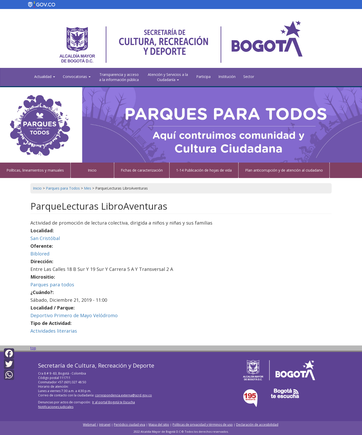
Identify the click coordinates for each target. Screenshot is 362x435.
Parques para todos (52, 284)
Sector (248, 76)
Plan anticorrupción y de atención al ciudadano (284, 170)
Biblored (39, 254)
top (33, 347)
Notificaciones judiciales (55, 407)
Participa (203, 76)
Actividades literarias (53, 331)
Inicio (92, 170)
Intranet (104, 424)
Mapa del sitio (159, 424)
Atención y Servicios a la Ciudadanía (168, 77)
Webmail (90, 424)
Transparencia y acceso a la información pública (119, 77)
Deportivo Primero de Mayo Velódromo (74, 315)
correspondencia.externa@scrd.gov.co (123, 395)
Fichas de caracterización (142, 170)
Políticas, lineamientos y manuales (35, 170)
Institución (227, 76)
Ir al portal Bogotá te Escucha (113, 402)
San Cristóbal (45, 238)
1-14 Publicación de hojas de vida (204, 170)
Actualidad (44, 76)
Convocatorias (77, 76)
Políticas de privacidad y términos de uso (203, 424)
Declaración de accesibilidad (257, 424)
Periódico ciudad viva (129, 424)
